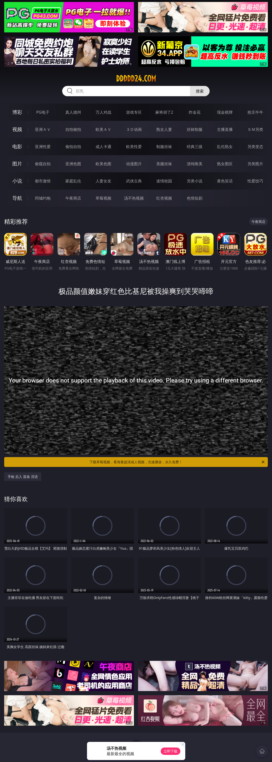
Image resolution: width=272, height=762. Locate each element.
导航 (17, 198)
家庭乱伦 (73, 181)
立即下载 (170, 751)
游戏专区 (134, 112)
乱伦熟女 (225, 146)
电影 (17, 146)
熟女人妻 (164, 129)
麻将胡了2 (164, 112)
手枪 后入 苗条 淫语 (23, 476)
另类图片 (255, 163)
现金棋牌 (225, 112)
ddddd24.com (136, 78)
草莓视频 (103, 198)
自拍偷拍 (73, 129)
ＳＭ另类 (255, 129)
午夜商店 (73, 198)
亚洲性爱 (43, 146)
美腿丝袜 (164, 163)
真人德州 (73, 112)
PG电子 (42, 112)
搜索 (200, 91)
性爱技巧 (255, 181)
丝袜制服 (194, 129)
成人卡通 (103, 146)
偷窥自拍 (43, 163)
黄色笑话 (225, 181)
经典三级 (194, 146)
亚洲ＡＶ (43, 129)
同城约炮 (43, 198)
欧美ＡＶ (103, 129)
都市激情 (43, 181)
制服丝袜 (164, 146)
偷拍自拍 (73, 146)
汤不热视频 (134, 198)
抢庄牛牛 (255, 112)
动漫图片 (134, 163)
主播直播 (225, 129)
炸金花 (194, 112)
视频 (17, 129)
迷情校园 (164, 181)
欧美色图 (103, 163)
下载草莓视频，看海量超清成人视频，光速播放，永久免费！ (177, 462)
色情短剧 (194, 198)
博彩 (17, 112)
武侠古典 (134, 181)
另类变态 (255, 146)
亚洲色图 (73, 163)
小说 (17, 180)
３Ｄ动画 (134, 129)
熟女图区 (225, 163)
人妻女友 (103, 181)
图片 (17, 163)
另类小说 (194, 181)
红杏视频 (164, 198)
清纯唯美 (194, 163)
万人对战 (103, 112)
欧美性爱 (134, 146)
